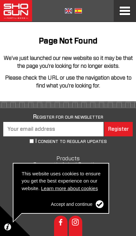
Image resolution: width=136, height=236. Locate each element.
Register (118, 129)
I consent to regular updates (71, 142)
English (68, 10)
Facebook (61, 226)
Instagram (75, 226)
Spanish (78, 10)
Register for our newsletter (68, 117)
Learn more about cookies (69, 188)
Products (68, 158)
